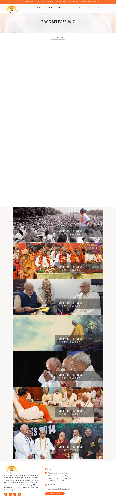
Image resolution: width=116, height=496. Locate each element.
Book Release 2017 (58, 38)
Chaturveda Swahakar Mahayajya (90, 1)
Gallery (43, 1)
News (37, 1)
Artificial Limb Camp (72, 1)
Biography (66, 7)
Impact (100, 7)
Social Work (50, 1)
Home (32, 7)
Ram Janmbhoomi (28, 1)
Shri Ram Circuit (60, 1)
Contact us (82, 7)
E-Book (19, 1)
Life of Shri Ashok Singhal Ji (52, 7)
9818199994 (52, 485)
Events (75, 7)
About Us (39, 7)
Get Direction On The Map (53, 493)
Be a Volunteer (92, 7)
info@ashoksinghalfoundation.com (59, 489)
